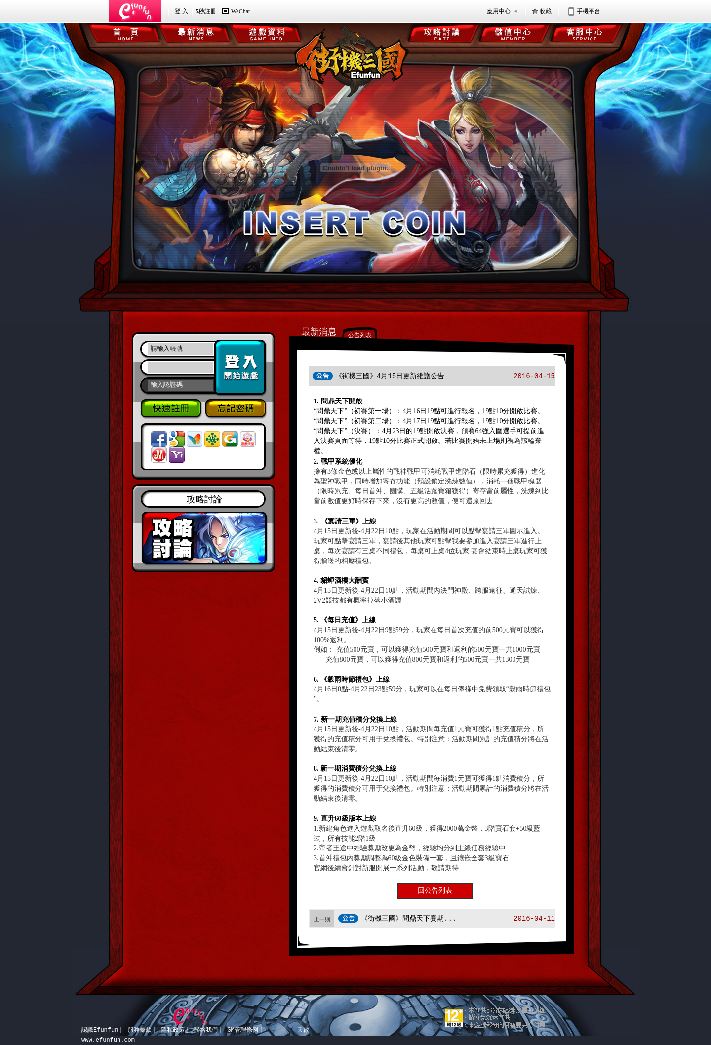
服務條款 (140, 1030)
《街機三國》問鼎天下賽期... (408, 918)
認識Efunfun (99, 1030)
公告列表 (360, 335)
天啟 (303, 1030)
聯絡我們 (206, 1030)
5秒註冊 (206, 11)
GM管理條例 (242, 1030)
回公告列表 (435, 890)
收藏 (546, 11)
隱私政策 (173, 1030)
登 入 (181, 11)
